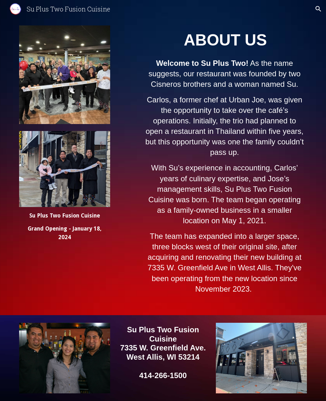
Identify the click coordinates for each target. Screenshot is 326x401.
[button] (318, 9)
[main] (64, 226)
